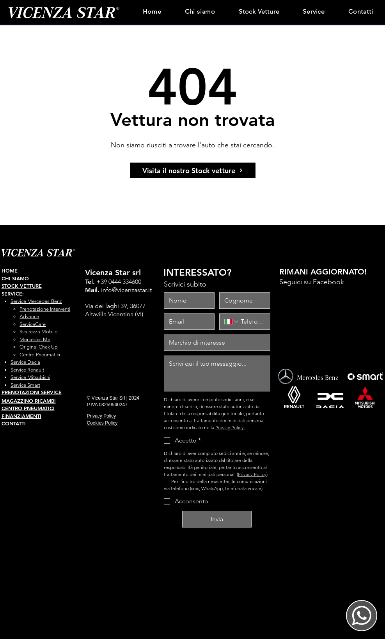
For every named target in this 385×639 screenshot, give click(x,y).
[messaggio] (217, 373)
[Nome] (187, 300)
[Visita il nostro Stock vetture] (192, 170)
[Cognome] (242, 300)
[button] (314, 10)
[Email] (187, 321)
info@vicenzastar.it (126, 290)
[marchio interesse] (214, 342)
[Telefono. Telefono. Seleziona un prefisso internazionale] (231, 322)
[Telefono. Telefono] (252, 321)
